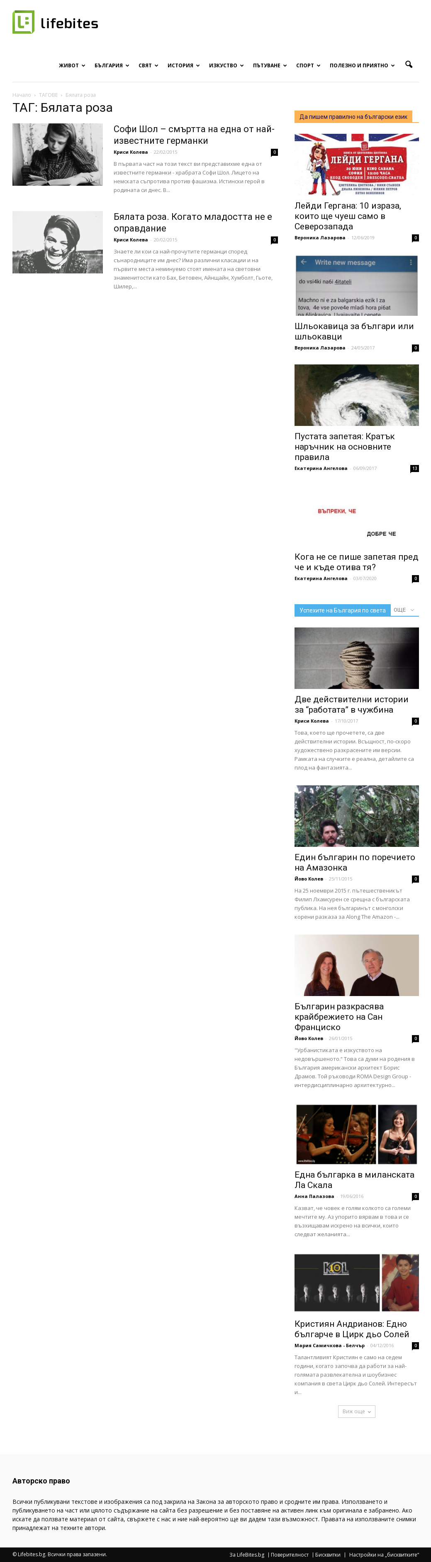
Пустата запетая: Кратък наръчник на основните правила (345, 446)
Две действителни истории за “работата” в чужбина (352, 704)
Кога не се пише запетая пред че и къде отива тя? (357, 562)
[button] (409, 65)
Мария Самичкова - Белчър (330, 1345)
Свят (148, 65)
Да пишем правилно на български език (353, 116)
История (184, 65)
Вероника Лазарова (320, 237)
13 (414, 468)
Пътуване (270, 65)
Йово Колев (309, 879)
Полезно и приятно (362, 65)
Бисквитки (328, 1554)
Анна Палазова (314, 1196)
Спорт (308, 65)
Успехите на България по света (343, 610)
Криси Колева (131, 152)
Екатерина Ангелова (321, 468)
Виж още (357, 1411)
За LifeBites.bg (246, 1554)
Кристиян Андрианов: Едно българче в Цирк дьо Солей (352, 1329)
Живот (72, 65)
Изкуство (226, 65)
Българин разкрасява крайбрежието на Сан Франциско (339, 1016)
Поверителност (290, 1554)
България (112, 65)
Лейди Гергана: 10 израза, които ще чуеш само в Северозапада (348, 216)
